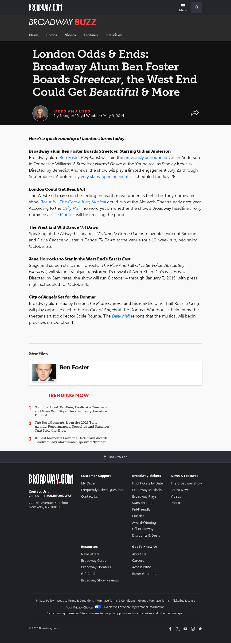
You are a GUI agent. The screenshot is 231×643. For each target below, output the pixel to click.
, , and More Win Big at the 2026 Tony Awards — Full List (71, 411)
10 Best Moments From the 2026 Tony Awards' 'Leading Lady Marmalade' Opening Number (71, 440)
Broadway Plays (144, 496)
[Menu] (183, 8)
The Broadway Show (186, 483)
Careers (138, 560)
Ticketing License (183, 601)
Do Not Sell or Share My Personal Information (134, 607)
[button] (195, 115)
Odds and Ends (72, 111)
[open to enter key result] (196, 7)
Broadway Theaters (96, 567)
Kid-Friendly (141, 509)
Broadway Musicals (147, 490)
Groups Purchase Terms (154, 601)
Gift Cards (88, 573)
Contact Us (38, 491)
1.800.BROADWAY (58, 495)
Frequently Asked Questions (102, 490)
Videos (70, 35)
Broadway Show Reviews (100, 580)
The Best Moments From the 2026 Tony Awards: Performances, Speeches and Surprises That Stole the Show (72, 427)
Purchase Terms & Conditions (116, 601)
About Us (139, 554)
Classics (138, 516)
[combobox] (194, 7)
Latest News (180, 490)
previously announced (146, 157)
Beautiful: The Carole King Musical (73, 202)
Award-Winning (144, 522)
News (34, 35)
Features (91, 35)
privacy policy (118, 613)
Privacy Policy (45, 601)
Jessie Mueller (60, 214)
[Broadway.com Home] (45, 7)
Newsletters (90, 554)
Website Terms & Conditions (75, 601)
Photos (51, 35)
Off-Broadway (142, 529)
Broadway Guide (93, 560)
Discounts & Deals (146, 535)
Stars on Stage (143, 502)
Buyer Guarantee (145, 573)
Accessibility (141, 567)
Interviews (114, 35)
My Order (88, 483)
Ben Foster (69, 157)
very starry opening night (105, 176)
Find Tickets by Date (147, 483)
